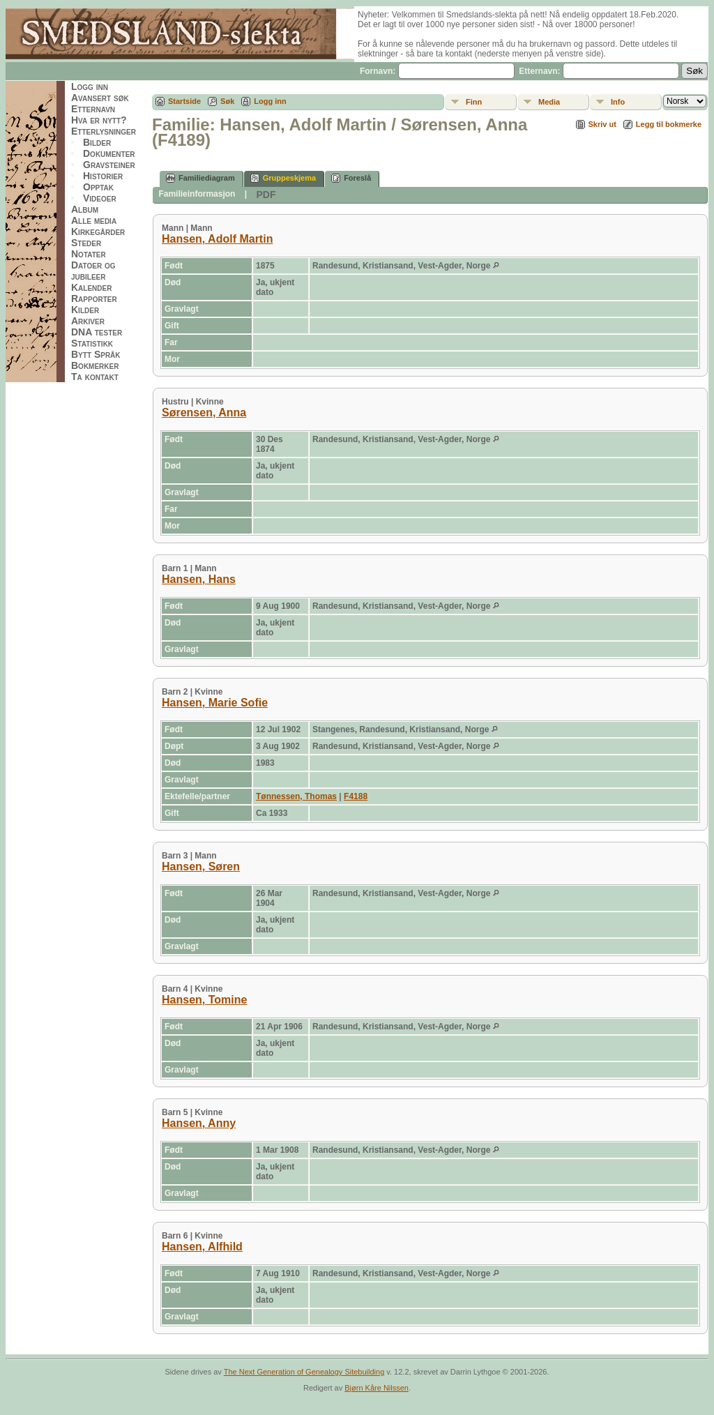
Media (549, 102)
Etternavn (93, 108)
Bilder (97, 142)
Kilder (85, 309)
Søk (227, 101)
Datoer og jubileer (93, 270)
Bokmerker (95, 365)
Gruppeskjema (283, 178)
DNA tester (96, 332)
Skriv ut (602, 124)
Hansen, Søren (201, 866)
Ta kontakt (95, 376)
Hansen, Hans (199, 579)
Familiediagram (200, 178)
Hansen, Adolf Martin (217, 239)
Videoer (99, 198)
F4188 (355, 796)
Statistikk (92, 343)
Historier (103, 175)
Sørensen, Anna (204, 412)
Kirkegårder (98, 231)
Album (84, 209)
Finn (474, 102)
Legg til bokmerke (668, 124)
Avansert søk (100, 97)
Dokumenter (109, 153)
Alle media (93, 220)
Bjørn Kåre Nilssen (376, 1388)
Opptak (98, 186)
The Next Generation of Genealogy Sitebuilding (304, 1372)
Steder (86, 242)
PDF (265, 194)
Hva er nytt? (99, 120)
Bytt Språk (96, 354)
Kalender (91, 287)
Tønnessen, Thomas (296, 796)
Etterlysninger (103, 131)
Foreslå (351, 178)
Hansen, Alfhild (202, 1247)
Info (618, 102)
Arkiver (88, 320)
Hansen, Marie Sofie (215, 703)
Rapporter (94, 298)
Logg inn (89, 86)
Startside (184, 101)
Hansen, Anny (199, 1123)
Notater (88, 253)
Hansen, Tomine (204, 1000)
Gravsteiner (109, 164)
